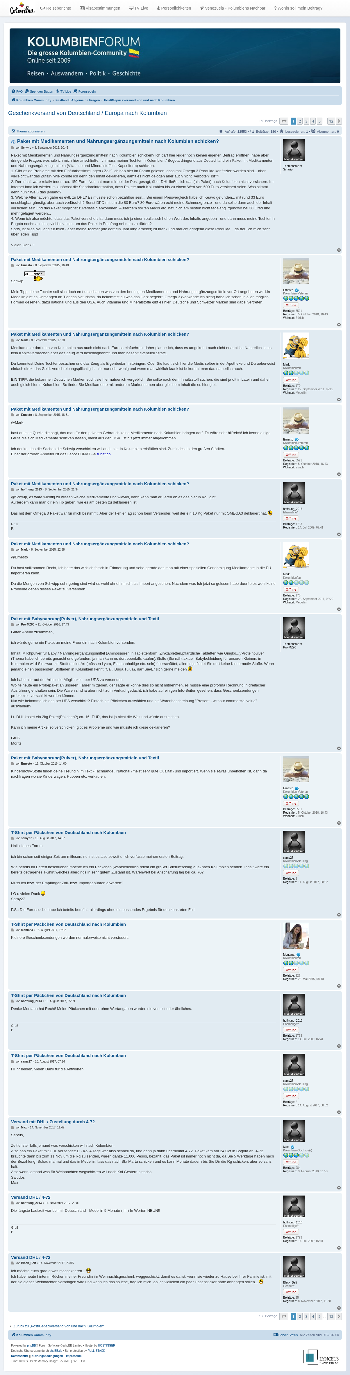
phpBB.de (55, 1350)
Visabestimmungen (100, 8)
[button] (283, 121)
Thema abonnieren (27, 131)
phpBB (31, 1345)
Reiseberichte (55, 8)
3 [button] (307, 121)
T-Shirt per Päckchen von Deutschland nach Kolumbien (68, 832)
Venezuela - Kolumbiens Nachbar (232, 8)
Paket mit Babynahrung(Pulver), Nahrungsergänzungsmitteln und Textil (85, 618)
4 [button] (313, 121)
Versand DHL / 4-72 (31, 1197)
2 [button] (300, 121)
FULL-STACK (96, 1350)
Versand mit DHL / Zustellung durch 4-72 (53, 1121)
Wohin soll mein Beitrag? (298, 8)
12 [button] (331, 121)
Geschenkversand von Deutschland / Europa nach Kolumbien (87, 113)
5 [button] (320, 121)
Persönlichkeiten (174, 8)
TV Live (138, 8)
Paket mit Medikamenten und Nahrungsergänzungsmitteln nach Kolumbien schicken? (118, 141)
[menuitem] (17, 91)
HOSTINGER (106, 1345)
